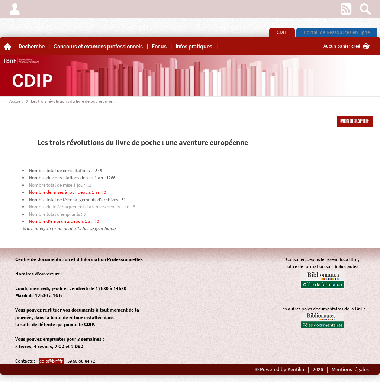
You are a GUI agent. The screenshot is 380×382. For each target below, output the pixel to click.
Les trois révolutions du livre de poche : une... (73, 101)
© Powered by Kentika (279, 369)
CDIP (282, 32)
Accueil (16, 101)
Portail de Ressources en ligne (337, 32)
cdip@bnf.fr (51, 361)
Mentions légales (350, 369)
